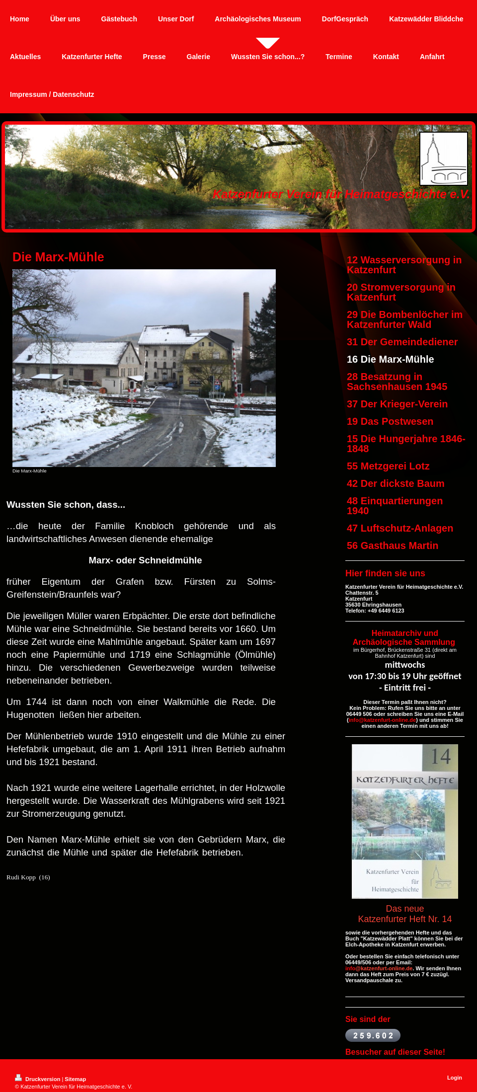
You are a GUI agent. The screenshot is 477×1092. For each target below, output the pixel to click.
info (350, 968)
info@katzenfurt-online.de (382, 720)
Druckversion (38, 1079)
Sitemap (75, 1079)
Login (454, 1078)
